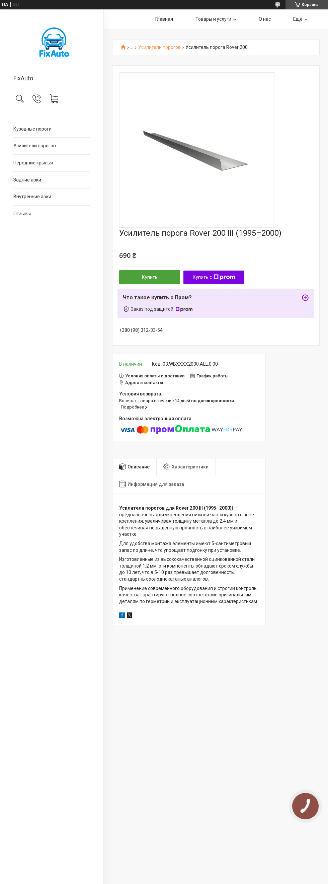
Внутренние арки (32, 196)
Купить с (214, 277)
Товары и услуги (213, 19)
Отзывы (22, 213)
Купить (150, 277)
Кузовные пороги (32, 129)
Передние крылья (33, 162)
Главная (164, 19)
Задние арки (27, 179)
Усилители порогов (34, 145)
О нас (265, 19)
